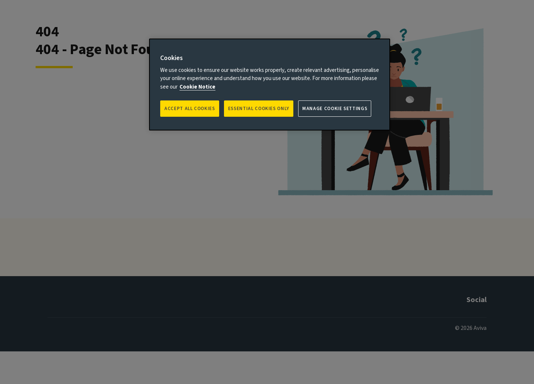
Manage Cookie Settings (334, 108)
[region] (269, 85)
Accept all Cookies (189, 108)
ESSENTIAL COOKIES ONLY (258, 108)
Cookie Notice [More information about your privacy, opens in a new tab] (197, 87)
